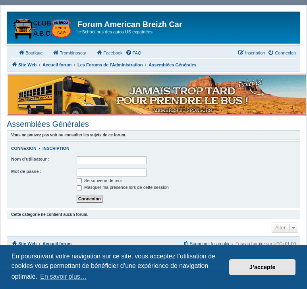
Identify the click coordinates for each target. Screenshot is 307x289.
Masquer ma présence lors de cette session (123, 187)
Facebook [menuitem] (109, 52)
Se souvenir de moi (99, 180)
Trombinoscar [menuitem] (69, 52)
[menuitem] (133, 53)
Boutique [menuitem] (30, 52)
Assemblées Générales (48, 124)
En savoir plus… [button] (63, 276)
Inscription (56, 148)
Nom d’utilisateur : (30, 159)
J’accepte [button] (262, 267)
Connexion (24, 148)
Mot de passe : (26, 171)
